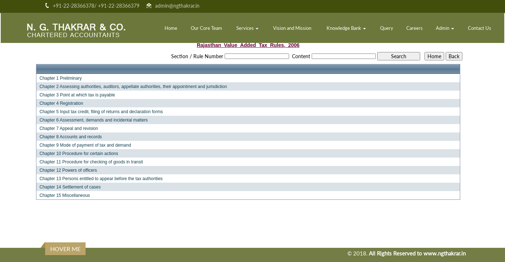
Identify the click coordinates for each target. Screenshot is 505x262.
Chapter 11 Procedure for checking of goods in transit (91, 161)
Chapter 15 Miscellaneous (64, 195)
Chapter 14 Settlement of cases (69, 187)
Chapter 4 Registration (61, 103)
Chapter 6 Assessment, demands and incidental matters (93, 120)
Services (247, 28)
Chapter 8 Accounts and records (70, 136)
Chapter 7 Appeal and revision (68, 128)
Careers (414, 28)
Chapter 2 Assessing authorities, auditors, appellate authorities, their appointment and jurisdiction (133, 86)
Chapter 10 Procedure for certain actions (78, 153)
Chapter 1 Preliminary (60, 78)
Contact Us (479, 28)
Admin (445, 28)
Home (171, 28)
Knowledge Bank (346, 28)
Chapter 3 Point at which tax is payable (77, 95)
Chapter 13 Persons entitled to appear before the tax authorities (100, 178)
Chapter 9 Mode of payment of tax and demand (85, 145)
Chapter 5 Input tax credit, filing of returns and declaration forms (101, 111)
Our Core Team (206, 28)
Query (386, 28)
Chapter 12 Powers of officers (68, 170)
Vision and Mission (292, 28)
